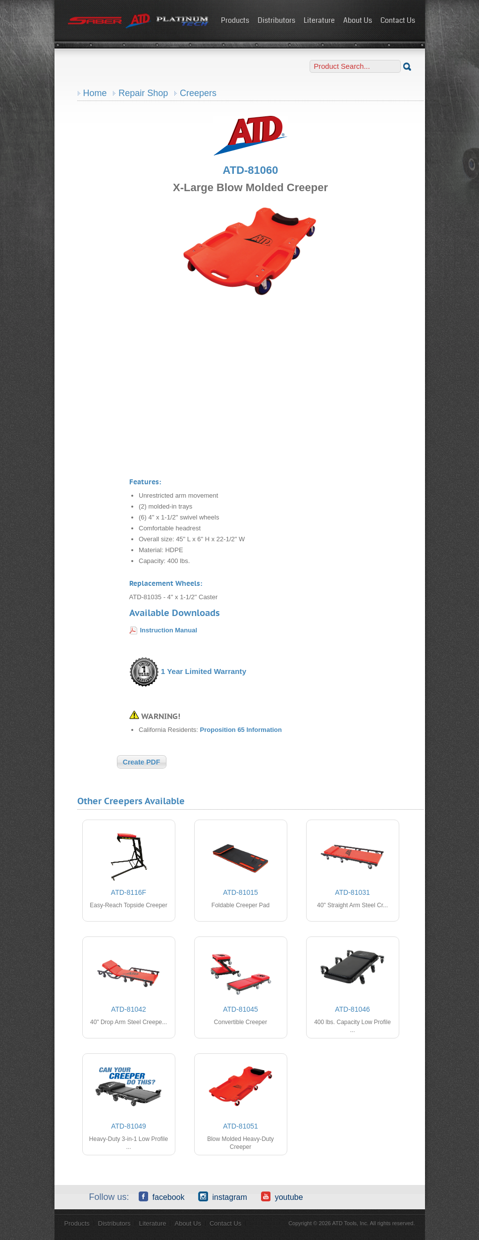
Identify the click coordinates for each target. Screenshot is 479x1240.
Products (235, 20)
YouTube (282, 1196)
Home (95, 93)
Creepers (198, 93)
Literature (319, 20)
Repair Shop (143, 93)
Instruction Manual (169, 630)
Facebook (162, 1196)
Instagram (222, 1196)
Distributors (276, 20)
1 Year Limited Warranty (203, 671)
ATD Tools (138, 21)
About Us (357, 20)
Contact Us (397, 20)
